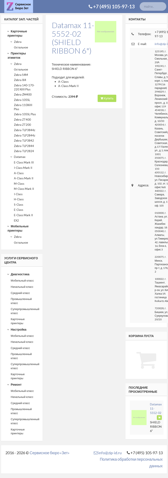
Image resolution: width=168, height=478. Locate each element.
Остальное (21, 47)
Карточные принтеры (17, 33)
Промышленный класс (21, 301)
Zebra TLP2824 (24, 151)
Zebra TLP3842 (24, 140)
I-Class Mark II (23, 167)
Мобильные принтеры (18, 228)
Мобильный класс (22, 280)
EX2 (16, 220)
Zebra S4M (21, 74)
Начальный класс (22, 286)
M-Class (19, 183)
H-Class (19, 199)
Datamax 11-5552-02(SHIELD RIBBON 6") (73, 37)
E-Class (18, 209)
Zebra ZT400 (22, 119)
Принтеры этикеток (16, 55)
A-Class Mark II (23, 178)
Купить (106, 98)
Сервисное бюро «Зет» (50, 452)
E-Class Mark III (24, 162)
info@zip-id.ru (108, 452)
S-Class (18, 204)
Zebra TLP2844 (24, 146)
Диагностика (18, 274)
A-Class (19, 173)
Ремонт (14, 384)
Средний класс (20, 293)
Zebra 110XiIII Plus (23, 107)
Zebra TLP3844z (24, 130)
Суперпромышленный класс (25, 311)
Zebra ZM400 (23, 94)
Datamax (18, 157)
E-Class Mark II (23, 215)
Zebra (15, 41)
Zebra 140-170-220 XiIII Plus (24, 87)
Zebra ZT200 (22, 124)
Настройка (17, 329)
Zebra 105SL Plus (25, 114)
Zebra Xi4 (20, 80)
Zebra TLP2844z (24, 135)
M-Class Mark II (24, 188)
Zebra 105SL (22, 100)
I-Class (18, 194)
